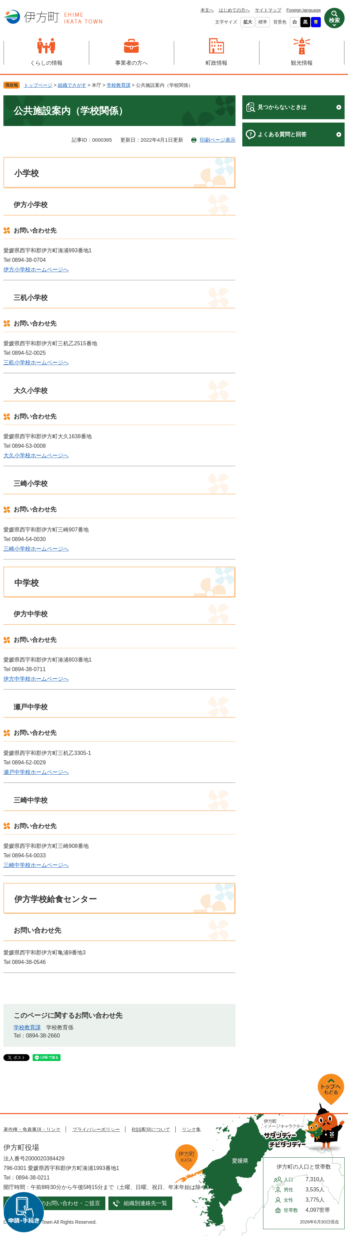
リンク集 (191, 1129)
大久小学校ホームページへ (36, 455)
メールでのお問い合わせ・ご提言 (59, 1203)
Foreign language (303, 10)
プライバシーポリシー (96, 1129)
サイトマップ (268, 10)
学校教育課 (118, 85)
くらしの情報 (46, 63)
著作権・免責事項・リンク (31, 1129)
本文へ (207, 10)
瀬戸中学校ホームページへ (36, 772)
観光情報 (302, 63)
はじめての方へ (234, 10)
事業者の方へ (131, 63)
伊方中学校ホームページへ (36, 679)
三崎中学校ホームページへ (36, 865)
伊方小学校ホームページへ (36, 269)
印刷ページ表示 (218, 140)
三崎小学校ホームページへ (36, 549)
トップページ (38, 85)
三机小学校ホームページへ (36, 362)
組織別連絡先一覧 (145, 1203)
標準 (262, 22)
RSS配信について (151, 1129)
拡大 (247, 22)
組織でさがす (72, 85)
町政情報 (216, 63)
